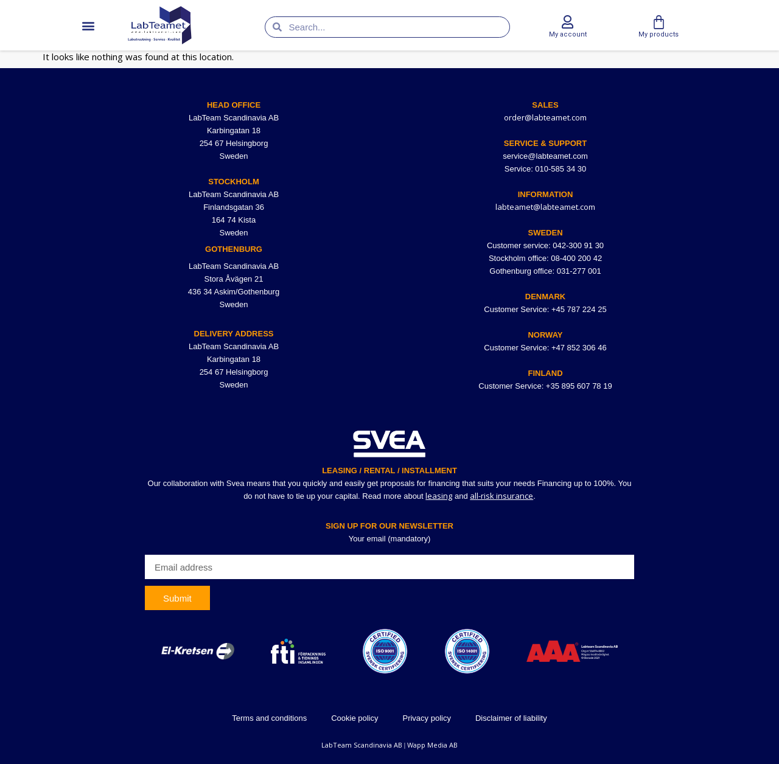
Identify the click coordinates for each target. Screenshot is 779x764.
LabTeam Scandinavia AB (361, 744)
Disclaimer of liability (511, 718)
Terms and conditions (269, 718)
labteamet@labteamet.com (545, 206)
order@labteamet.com (545, 117)
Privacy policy (426, 718)
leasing (438, 495)
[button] (88, 25)
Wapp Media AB (432, 744)
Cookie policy (354, 718)
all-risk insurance (501, 495)
